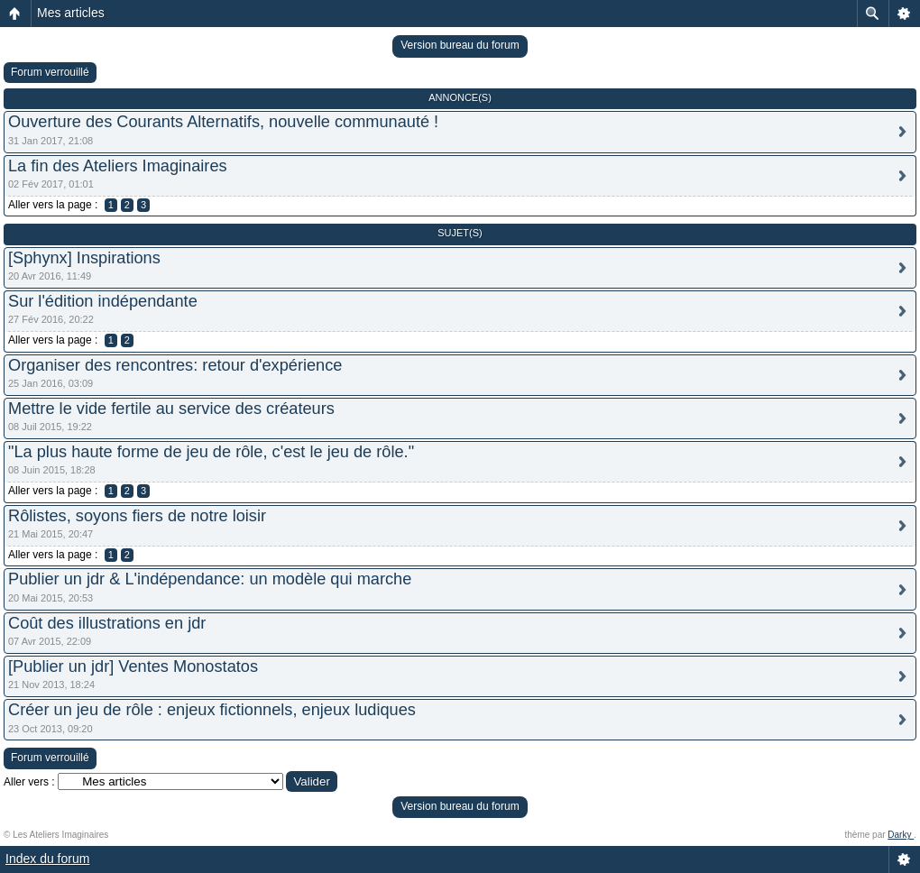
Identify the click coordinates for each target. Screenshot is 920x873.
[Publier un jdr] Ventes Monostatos (133, 666)
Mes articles (71, 12)
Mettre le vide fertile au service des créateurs (171, 409)
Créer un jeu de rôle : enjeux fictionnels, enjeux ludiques (212, 710)
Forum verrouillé (50, 72)
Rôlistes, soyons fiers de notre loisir (137, 516)
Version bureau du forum (459, 45)
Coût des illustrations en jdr (107, 623)
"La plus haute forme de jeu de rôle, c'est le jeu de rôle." (211, 452)
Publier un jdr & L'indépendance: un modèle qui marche (209, 579)
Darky (901, 835)
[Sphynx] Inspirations (84, 258)
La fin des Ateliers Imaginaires (117, 166)
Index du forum (47, 858)
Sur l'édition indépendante (103, 301)
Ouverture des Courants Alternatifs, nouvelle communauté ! (223, 122)
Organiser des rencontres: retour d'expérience (175, 365)
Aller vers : (29, 782)
